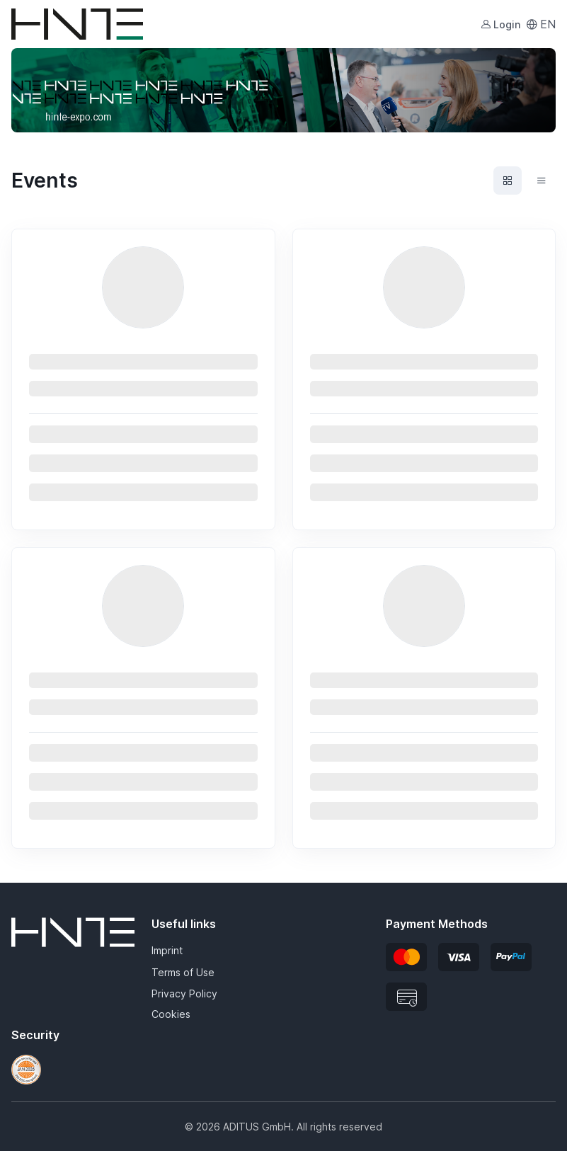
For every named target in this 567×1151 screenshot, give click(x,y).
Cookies (170, 1014)
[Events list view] (541, 180)
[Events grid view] (507, 180)
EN (541, 24)
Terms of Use (182, 972)
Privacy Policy (184, 993)
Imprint (167, 950)
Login (500, 24)
